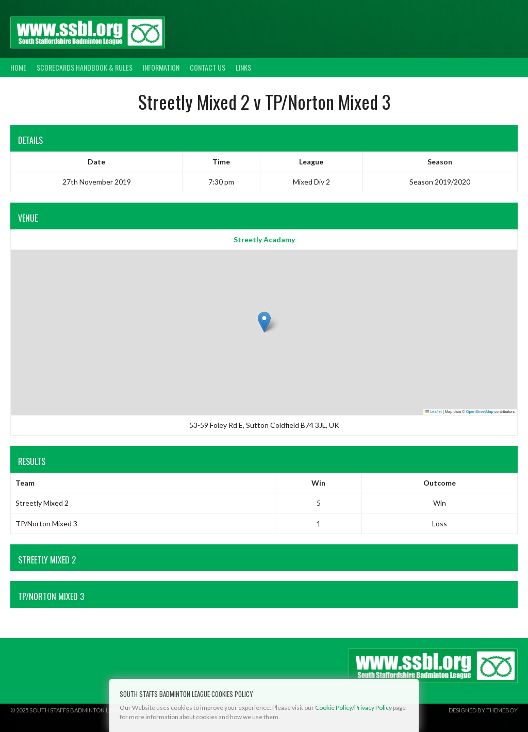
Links (243, 67)
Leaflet (433, 411)
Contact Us (207, 67)
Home (18, 67)
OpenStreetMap (479, 411)
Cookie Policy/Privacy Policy (353, 707)
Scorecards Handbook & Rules (85, 67)
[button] (264, 321)
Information (161, 67)
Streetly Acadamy (264, 239)
